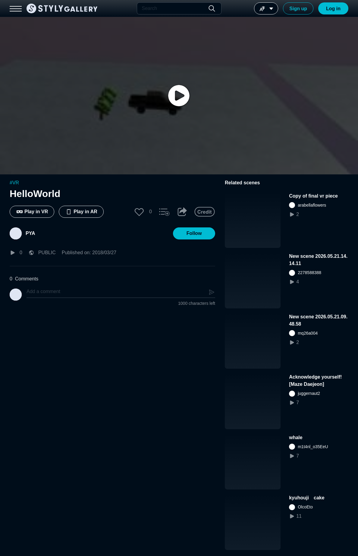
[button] (139, 212)
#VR (14, 182)
